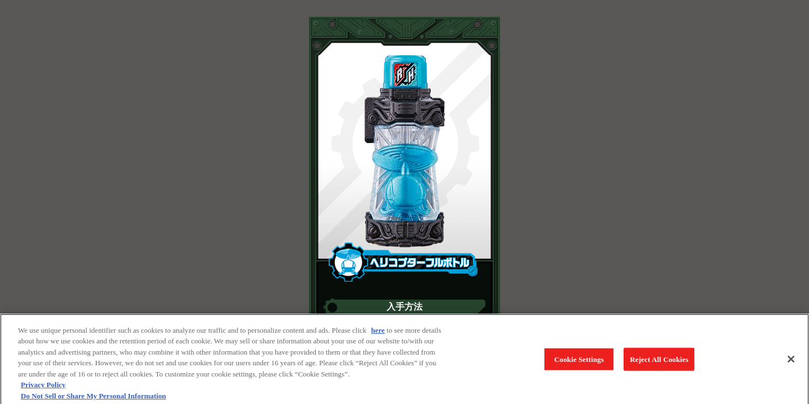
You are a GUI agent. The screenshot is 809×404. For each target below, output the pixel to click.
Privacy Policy (43, 387)
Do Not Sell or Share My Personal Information (93, 398)
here (378, 332)
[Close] (791, 361)
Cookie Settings (579, 361)
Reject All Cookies (659, 361)
